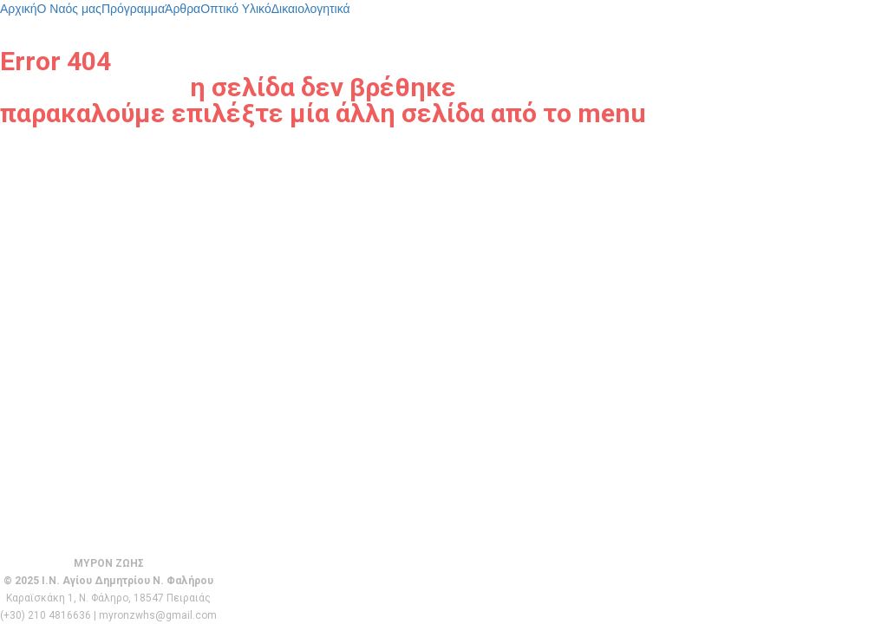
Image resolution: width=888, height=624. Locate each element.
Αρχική (18, 9)
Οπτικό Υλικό (235, 9)
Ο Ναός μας (69, 9)
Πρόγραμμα (133, 9)
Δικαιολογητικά (310, 9)
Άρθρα (182, 9)
